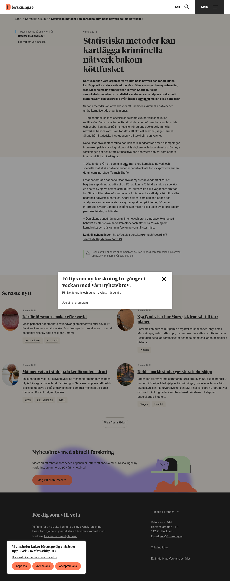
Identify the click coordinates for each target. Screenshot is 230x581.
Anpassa (21, 566)
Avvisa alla (43, 566)
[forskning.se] (17, 7)
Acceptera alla (68, 566)
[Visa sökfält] (184, 7)
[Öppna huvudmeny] (209, 7)
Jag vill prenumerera (75, 302)
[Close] (164, 279)
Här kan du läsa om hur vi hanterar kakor (34, 557)
